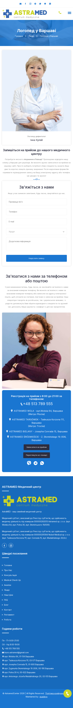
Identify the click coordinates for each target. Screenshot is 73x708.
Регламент (8, 614)
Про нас (7, 570)
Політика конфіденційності (58, 693)
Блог (5, 605)
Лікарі (6, 590)
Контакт (7, 609)
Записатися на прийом (36, 447)
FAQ (5, 600)
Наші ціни (7, 595)
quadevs (43, 697)
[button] (69, 13)
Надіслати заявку (36, 258)
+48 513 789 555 (36, 404)
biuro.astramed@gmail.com (17, 652)
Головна (7, 565)
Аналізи (6, 585)
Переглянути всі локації (36, 455)
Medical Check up (11, 580)
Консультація (9, 575)
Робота (6, 619)
